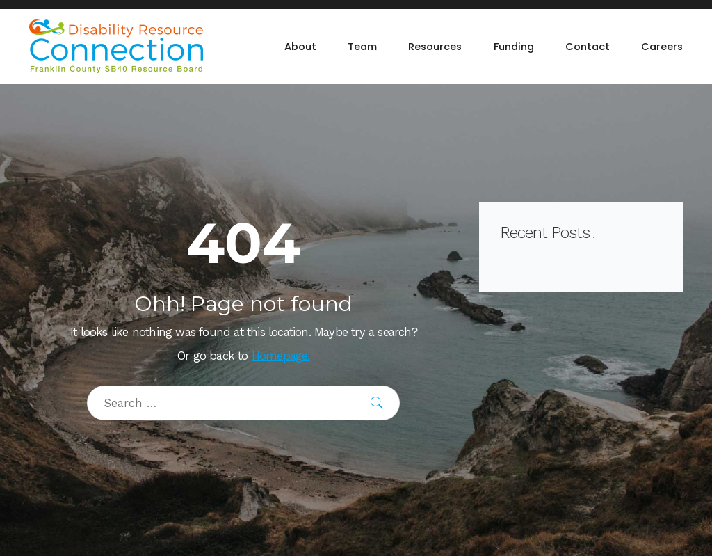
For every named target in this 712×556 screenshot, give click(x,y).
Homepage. (281, 356)
